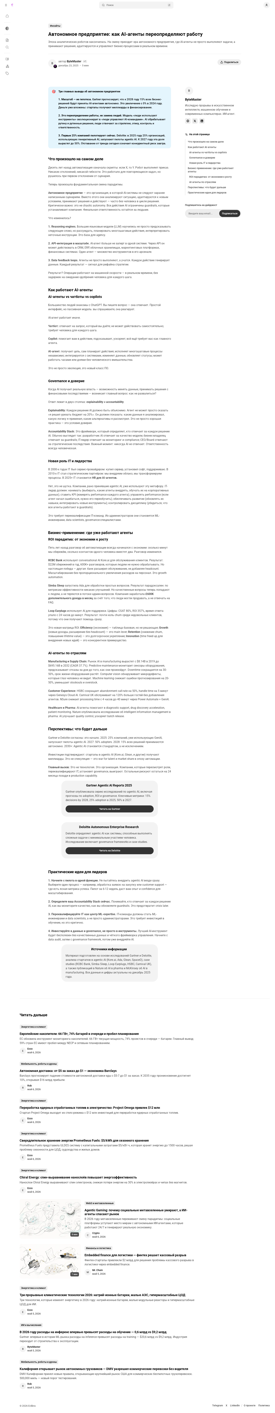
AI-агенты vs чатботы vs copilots (208, 152)
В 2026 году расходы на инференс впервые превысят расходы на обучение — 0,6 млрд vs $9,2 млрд (93, 1332)
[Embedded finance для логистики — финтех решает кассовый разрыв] (50, 1261)
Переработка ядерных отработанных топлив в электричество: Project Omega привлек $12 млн (90, 1107)
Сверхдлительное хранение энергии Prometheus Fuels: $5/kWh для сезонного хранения (84, 1140)
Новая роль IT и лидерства (204, 163)
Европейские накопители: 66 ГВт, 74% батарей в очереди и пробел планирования (79, 1034)
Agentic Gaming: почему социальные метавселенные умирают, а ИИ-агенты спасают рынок (136, 1212)
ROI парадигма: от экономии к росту (210, 176)
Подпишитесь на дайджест (201, 205)
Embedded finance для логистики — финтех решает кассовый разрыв (135, 1255)
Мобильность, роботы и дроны (39, 1063)
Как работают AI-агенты (202, 147)
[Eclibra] (12, 5)
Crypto (96, 1233)
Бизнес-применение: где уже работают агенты (211, 170)
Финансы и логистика (98, 1248)
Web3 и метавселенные (100, 1203)
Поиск (136, 5)
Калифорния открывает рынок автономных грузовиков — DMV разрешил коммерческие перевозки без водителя (104, 1369)
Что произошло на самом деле (206, 141)
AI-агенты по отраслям (202, 182)
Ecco (30, 1048)
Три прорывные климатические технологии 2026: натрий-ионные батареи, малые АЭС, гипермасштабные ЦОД (102, 1295)
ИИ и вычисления (31, 1325)
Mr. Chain (97, 1270)
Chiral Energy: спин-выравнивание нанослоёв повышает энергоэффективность (78, 1177)
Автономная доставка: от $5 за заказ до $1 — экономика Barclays (68, 1071)
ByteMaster (74, 61)
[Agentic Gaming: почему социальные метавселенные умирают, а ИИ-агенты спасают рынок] (50, 1219)
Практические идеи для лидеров (207, 192)
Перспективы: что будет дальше (207, 187)
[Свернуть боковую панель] (6, 5)
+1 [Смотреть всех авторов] (85, 61)
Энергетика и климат (33, 1026)
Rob (29, 1085)
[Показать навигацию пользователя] (266, 5)
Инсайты (55, 25)
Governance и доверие (202, 157)
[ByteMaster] (52, 63)
